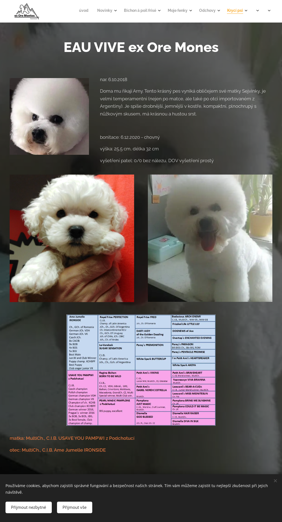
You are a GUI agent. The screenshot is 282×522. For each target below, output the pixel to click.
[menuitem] (189, 11)
